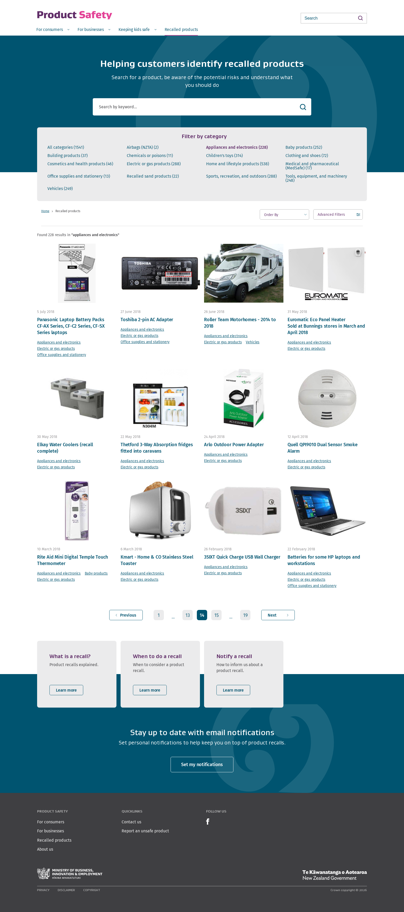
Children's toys (224, 156)
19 (245, 615)
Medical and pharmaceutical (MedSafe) (312, 166)
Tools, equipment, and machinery (316, 178)
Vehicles (60, 189)
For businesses (50, 831)
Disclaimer (66, 890)
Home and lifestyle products (237, 164)
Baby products (303, 147)
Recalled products (54, 840)
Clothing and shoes (306, 156)
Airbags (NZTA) (142, 147)
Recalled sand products (153, 176)
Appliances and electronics (237, 147)
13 (188, 615)
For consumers (50, 822)
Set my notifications (202, 764)
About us (45, 849)
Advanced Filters (331, 216)
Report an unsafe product (145, 831)
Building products (67, 156)
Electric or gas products (154, 164)
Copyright (91, 890)
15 (216, 615)
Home (45, 211)
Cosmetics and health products (80, 164)
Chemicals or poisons (150, 156)
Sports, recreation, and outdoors (241, 176)
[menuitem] (52, 29)
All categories (65, 147)
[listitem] (76, 674)
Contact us (131, 822)
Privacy (43, 890)
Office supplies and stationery (78, 176)
